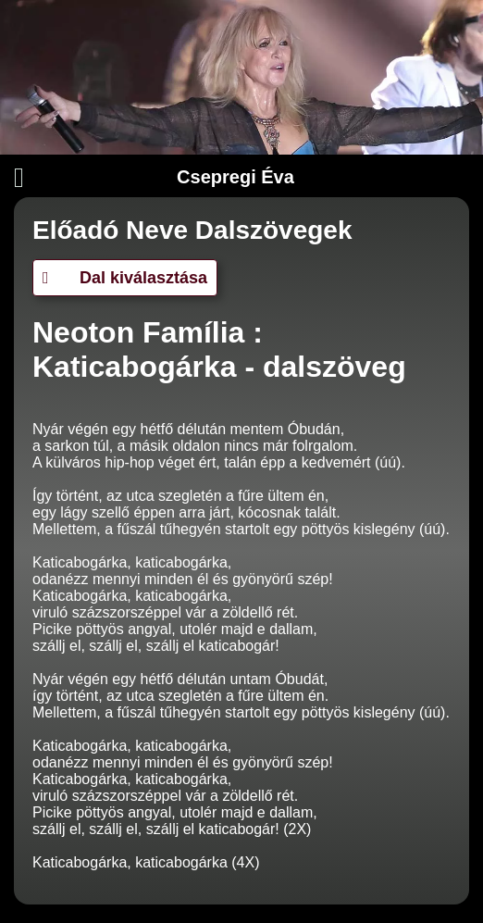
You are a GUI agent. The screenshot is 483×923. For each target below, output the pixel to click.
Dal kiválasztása (125, 277)
